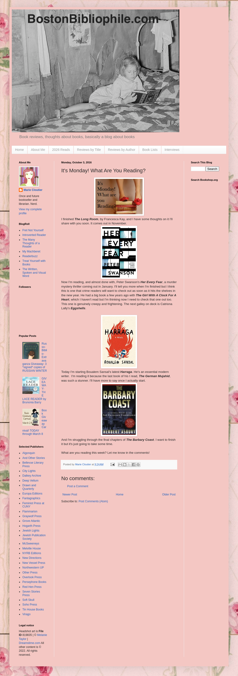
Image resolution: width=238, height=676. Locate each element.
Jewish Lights (30, 530)
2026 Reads (61, 150)
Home (19, 150)
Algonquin (28, 453)
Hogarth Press (31, 526)
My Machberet (31, 251)
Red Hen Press (31, 587)
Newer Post (69, 494)
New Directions (31, 558)
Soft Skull (28, 600)
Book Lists (150, 150)
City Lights (29, 471)
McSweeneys (30, 543)
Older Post (169, 494)
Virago (26, 614)
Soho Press (29, 604)
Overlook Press (32, 577)
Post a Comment (77, 486)
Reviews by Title (89, 150)
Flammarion (29, 511)
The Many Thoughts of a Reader (31, 243)
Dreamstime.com (29, 643)
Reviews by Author (121, 150)
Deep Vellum (30, 480)
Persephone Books (34, 582)
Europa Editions (32, 493)
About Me (38, 150)
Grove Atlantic (31, 521)
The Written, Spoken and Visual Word (34, 273)
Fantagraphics (31, 498)
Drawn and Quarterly (29, 487)
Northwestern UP (33, 567)
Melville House (31, 548)
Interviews (172, 150)
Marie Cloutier (33, 190)
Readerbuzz (30, 256)
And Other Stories (33, 458)
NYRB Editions (31, 553)
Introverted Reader (34, 235)
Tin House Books (33, 609)
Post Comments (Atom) (93, 501)
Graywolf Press (31, 516)
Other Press (29, 572)
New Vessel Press (33, 563)
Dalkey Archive (31, 475)
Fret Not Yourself (32, 230)
